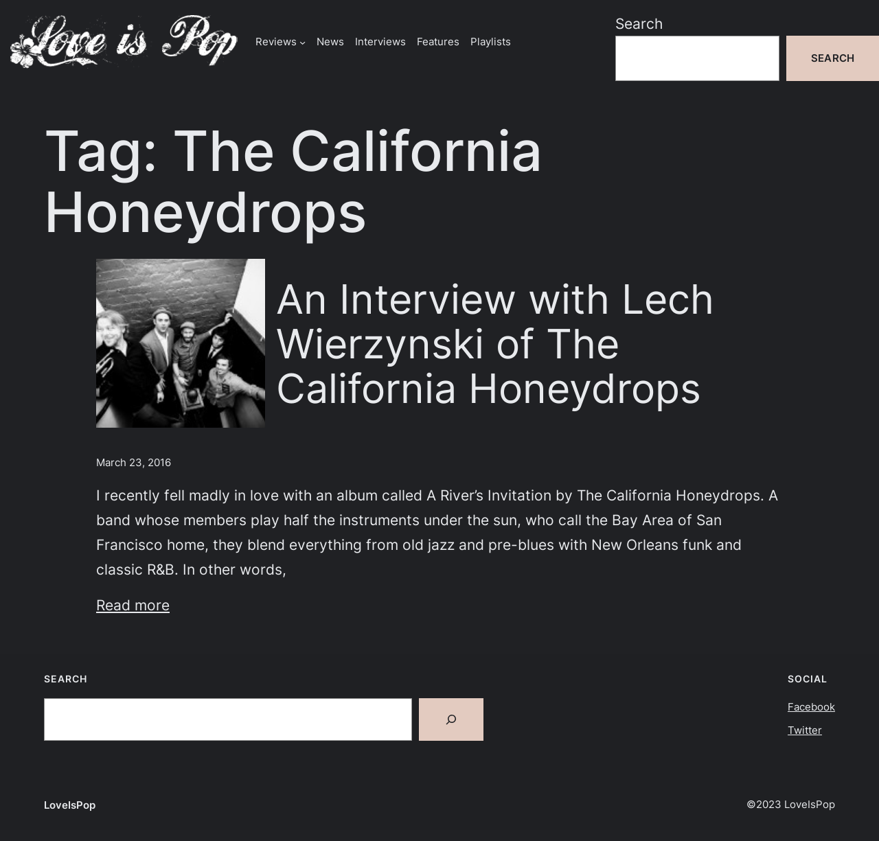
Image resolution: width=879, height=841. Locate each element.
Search (639, 23)
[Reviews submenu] (302, 41)
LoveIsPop (69, 804)
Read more (133, 605)
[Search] (451, 719)
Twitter (805, 730)
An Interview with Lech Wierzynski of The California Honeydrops (495, 344)
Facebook (811, 706)
